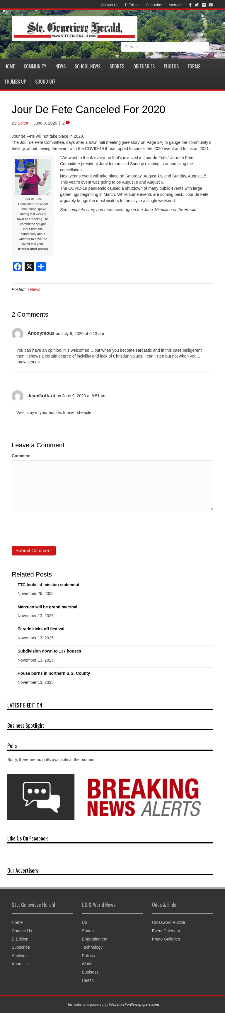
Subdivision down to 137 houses (49, 651)
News (60, 66)
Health (87, 980)
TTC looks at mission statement (48, 584)
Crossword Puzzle (168, 922)
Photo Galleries (166, 939)
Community (35, 66)
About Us (20, 964)
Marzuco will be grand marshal (47, 607)
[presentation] (56, 528)
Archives (175, 5)
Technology (92, 947)
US (84, 922)
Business (90, 972)
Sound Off (45, 81)
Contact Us (109, 5)
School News (87, 66)
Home (9, 66)
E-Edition (132, 5)
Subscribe (154, 5)
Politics (88, 955)
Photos (171, 66)
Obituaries (144, 66)
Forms (194, 66)
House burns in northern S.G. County (54, 673)
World (87, 964)
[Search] (165, 47)
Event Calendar (166, 931)
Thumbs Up (15, 81)
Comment (21, 455)
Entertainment (94, 939)
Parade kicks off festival (41, 629)
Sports (117, 66)
